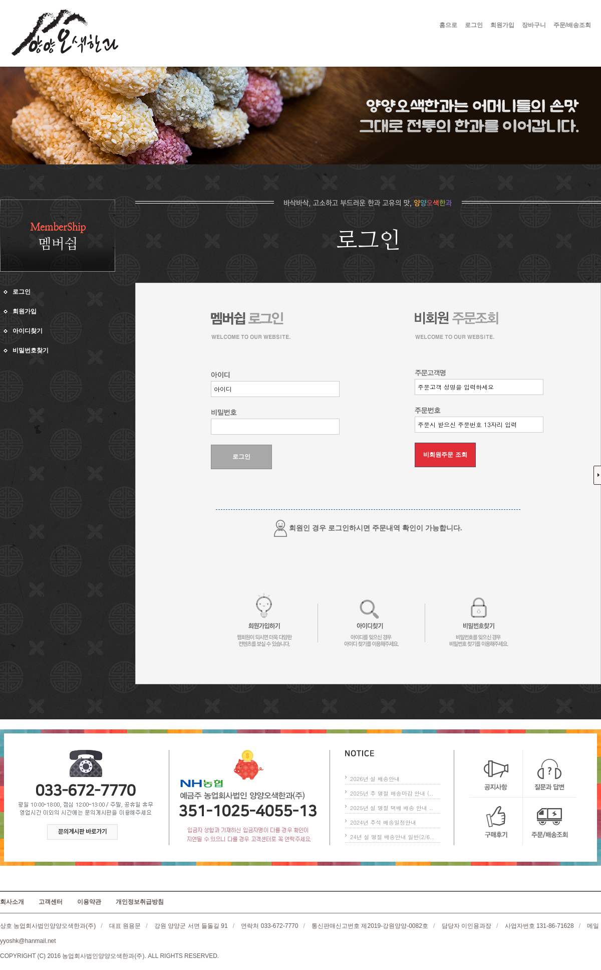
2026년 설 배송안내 (375, 779)
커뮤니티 (302, 59)
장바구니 (534, 25)
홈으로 (448, 25)
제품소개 (436, 48)
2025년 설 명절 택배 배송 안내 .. (391, 808)
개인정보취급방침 (140, 901)
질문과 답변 (549, 774)
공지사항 (496, 774)
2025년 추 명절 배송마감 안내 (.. (391, 793)
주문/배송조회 (572, 25)
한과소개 (369, 48)
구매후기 (496, 821)
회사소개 (302, 48)
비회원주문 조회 (445, 454)
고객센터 (503, 48)
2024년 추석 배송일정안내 (383, 822)
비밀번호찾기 (31, 350)
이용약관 (89, 901)
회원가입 (502, 25)
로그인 (474, 25)
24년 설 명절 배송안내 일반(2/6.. (392, 837)
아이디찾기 (28, 330)
